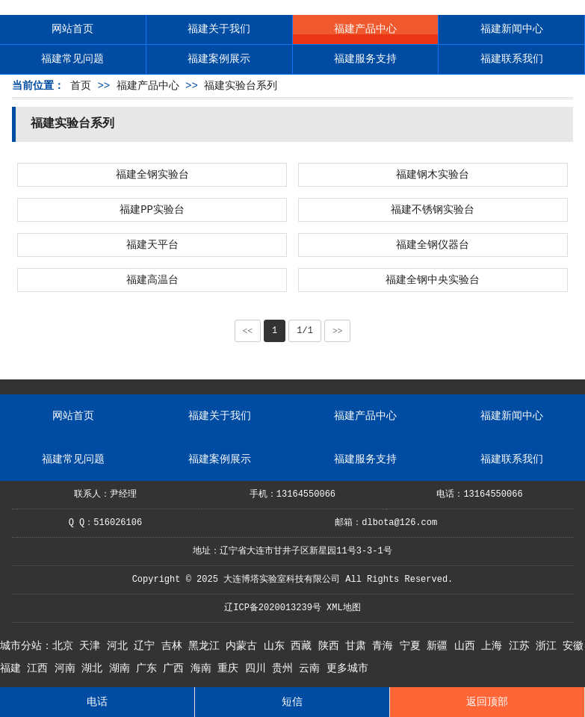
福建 (13, 668)
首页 (80, 86)
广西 (176, 668)
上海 (494, 646)
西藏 (304, 646)
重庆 (230, 668)
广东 (149, 668)
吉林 (174, 646)
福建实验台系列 (240, 86)
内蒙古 (244, 646)
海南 (204, 668)
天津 (92, 646)
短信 (292, 702)
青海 (385, 646)
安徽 (573, 646)
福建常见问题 (72, 59)
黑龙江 (207, 646)
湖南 (122, 668)
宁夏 (413, 646)
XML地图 (343, 608)
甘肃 (358, 646)
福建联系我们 (511, 59)
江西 (40, 668)
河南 (68, 668)
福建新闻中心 (511, 29)
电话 (97, 702)
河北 (120, 646)
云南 (312, 668)
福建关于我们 (219, 29)
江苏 (522, 646)
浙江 (549, 646)
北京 (65, 646)
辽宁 (147, 646)
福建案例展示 (219, 59)
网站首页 (72, 29)
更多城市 (347, 668)
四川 (258, 668)
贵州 (285, 668)
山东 (277, 646)
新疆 (440, 646)
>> (337, 331)
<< (248, 331)
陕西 (331, 646)
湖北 (94, 668)
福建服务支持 (365, 59)
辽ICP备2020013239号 (272, 608)
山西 (467, 646)
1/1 (305, 331)
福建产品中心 (365, 29)
